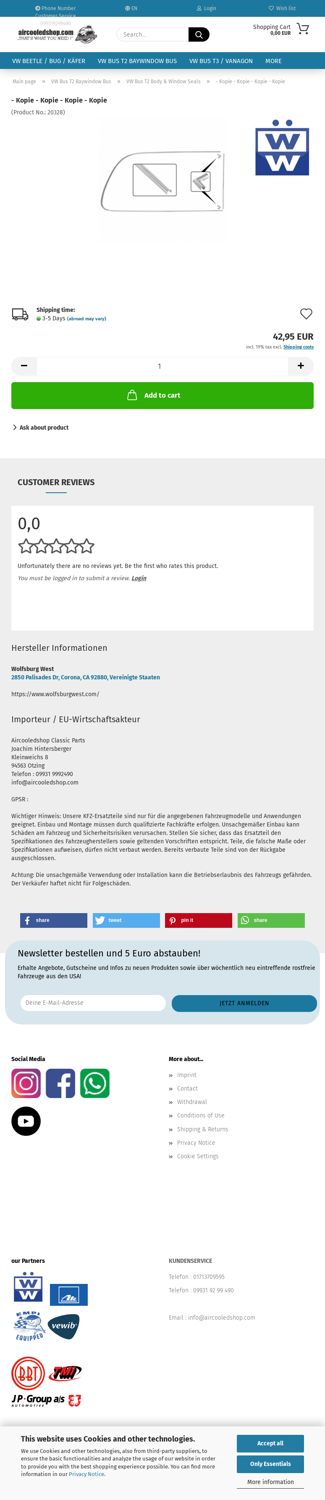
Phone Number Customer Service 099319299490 (55, 11)
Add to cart (153, 394)
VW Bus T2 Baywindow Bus (137, 61)
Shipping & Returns (202, 1129)
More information (270, 1482)
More (273, 61)
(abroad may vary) (86, 319)
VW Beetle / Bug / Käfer (48, 61)
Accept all (270, 1443)
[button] (24, 366)
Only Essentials (270, 1464)
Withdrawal (192, 1102)
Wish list (282, 8)
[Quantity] (162, 366)
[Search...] (199, 34)
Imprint (187, 1075)
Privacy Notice (86, 1474)
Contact (187, 1088)
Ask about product (44, 427)
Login (206, 8)
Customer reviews (56, 482)
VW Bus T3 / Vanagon (221, 61)
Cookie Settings (198, 1156)
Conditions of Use (201, 1115)
